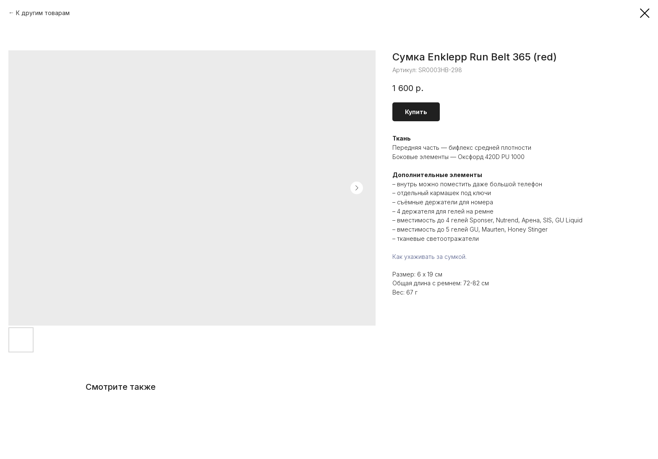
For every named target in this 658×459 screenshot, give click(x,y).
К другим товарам (43, 12)
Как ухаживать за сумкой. (429, 256)
